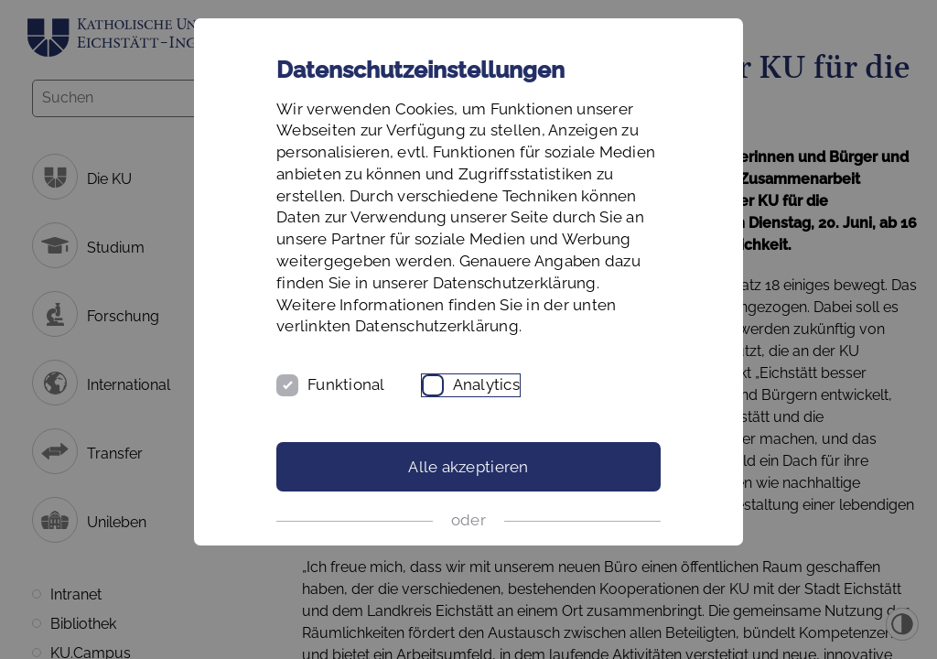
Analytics (486, 384)
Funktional (346, 384)
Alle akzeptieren (468, 467)
